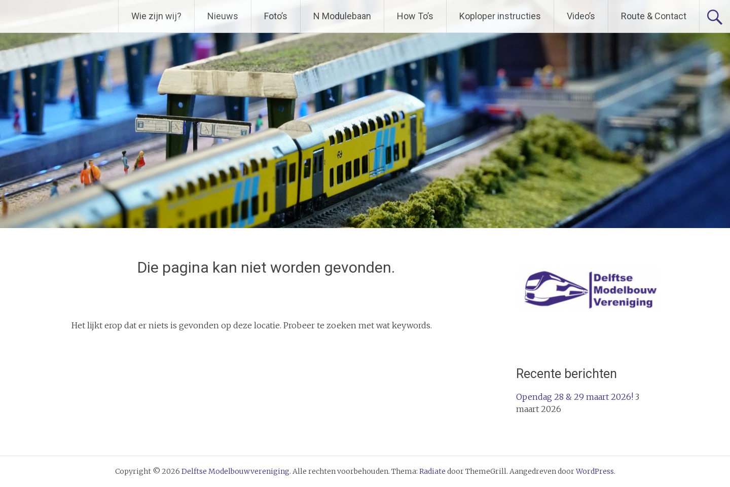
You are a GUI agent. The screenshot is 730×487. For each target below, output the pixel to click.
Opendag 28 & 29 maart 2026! (574, 397)
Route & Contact (653, 16)
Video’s (581, 16)
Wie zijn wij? (156, 16)
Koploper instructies (500, 16)
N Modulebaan (342, 16)
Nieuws (222, 16)
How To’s (415, 16)
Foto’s (275, 16)
